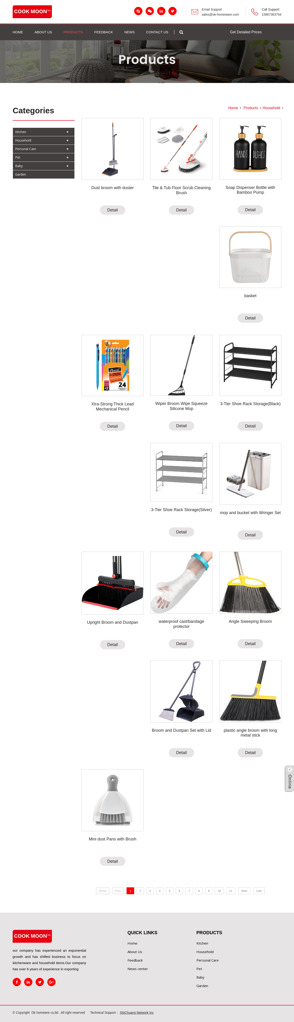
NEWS (129, 32)
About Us (134, 951)
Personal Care (25, 149)
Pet (17, 157)
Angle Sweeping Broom (250, 621)
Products (250, 108)
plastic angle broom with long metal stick (250, 733)
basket (250, 295)
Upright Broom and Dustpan (112, 622)
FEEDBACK (103, 32)
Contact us (157, 32)
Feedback (135, 960)
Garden (20, 174)
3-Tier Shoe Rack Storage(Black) (250, 403)
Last (259, 891)
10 (219, 891)
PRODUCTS (73, 32)
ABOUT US (43, 32)
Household (23, 140)
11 (230, 891)
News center (137, 968)
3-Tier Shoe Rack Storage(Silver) (181, 509)
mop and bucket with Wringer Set (250, 512)
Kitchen (20, 132)
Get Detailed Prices (246, 32)
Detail (112, 210)
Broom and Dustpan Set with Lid (181, 730)
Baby (19, 166)
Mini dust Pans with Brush (112, 839)
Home (18, 32)
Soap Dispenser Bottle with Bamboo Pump (250, 190)
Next (244, 891)
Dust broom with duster (112, 187)
